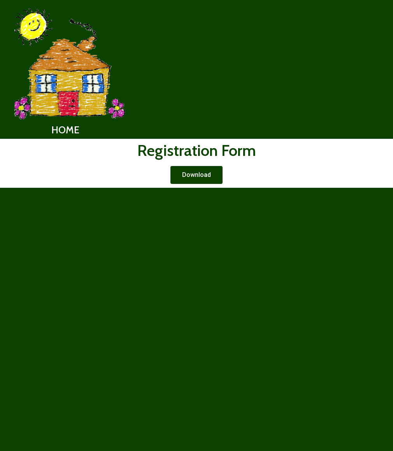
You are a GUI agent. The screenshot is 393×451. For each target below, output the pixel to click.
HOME (65, 130)
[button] (196, 175)
